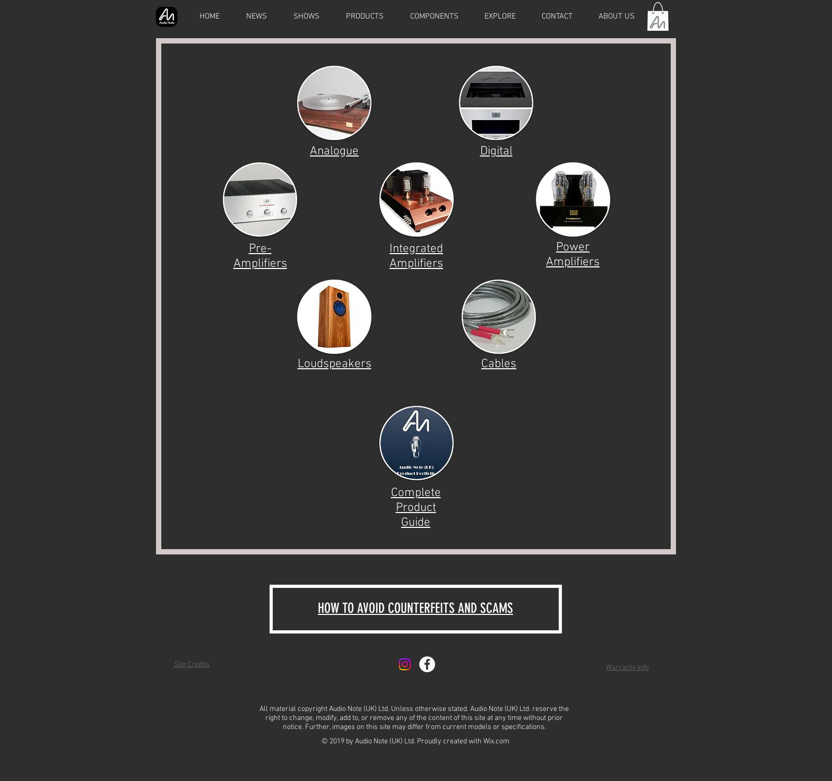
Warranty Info (627, 667)
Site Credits (192, 664)
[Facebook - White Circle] (427, 664)
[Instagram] (405, 664)
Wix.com (496, 741)
